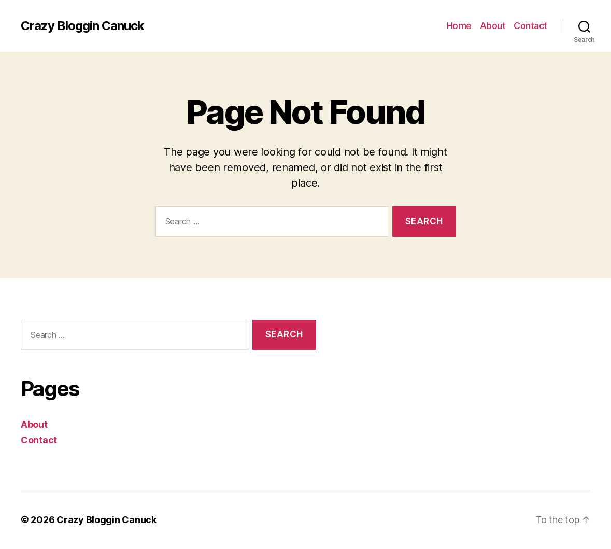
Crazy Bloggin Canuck (82, 26)
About (493, 25)
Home (459, 25)
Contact (530, 25)
